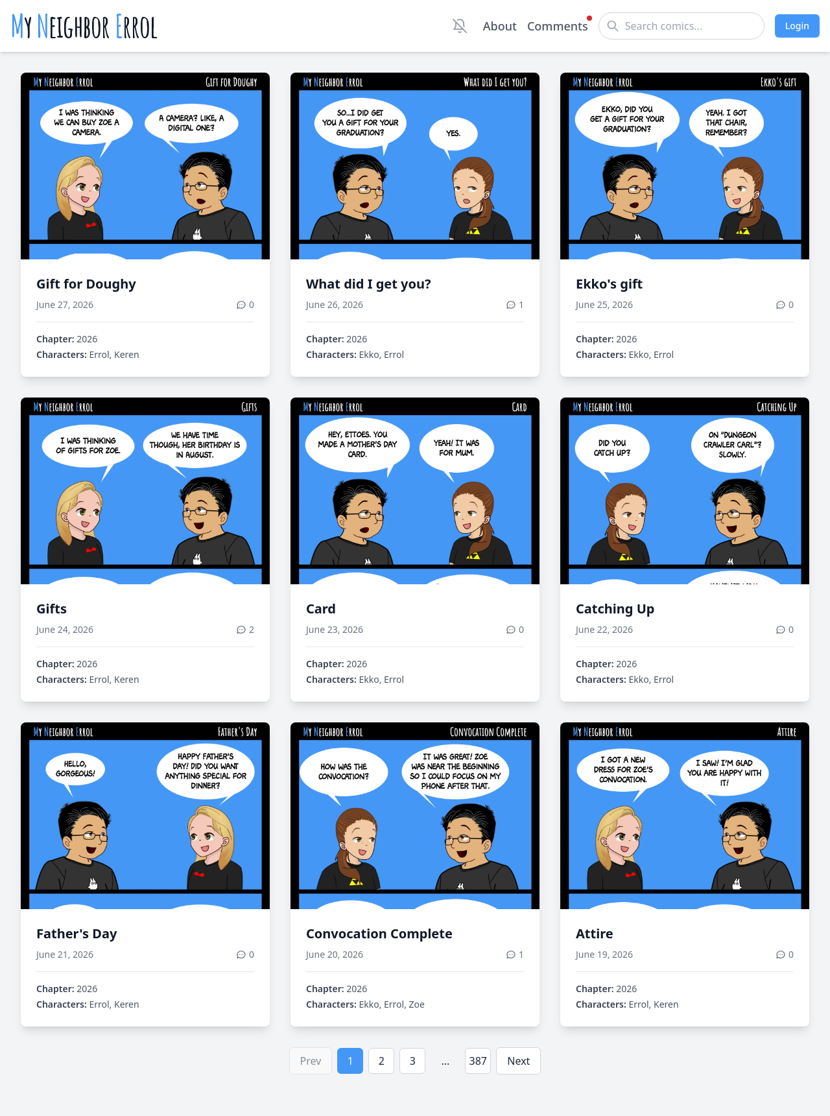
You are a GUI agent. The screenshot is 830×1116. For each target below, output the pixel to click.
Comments (557, 25)
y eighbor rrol (84, 26)
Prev (311, 1061)
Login (797, 25)
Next (518, 1061)
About (500, 26)
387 (478, 1061)
